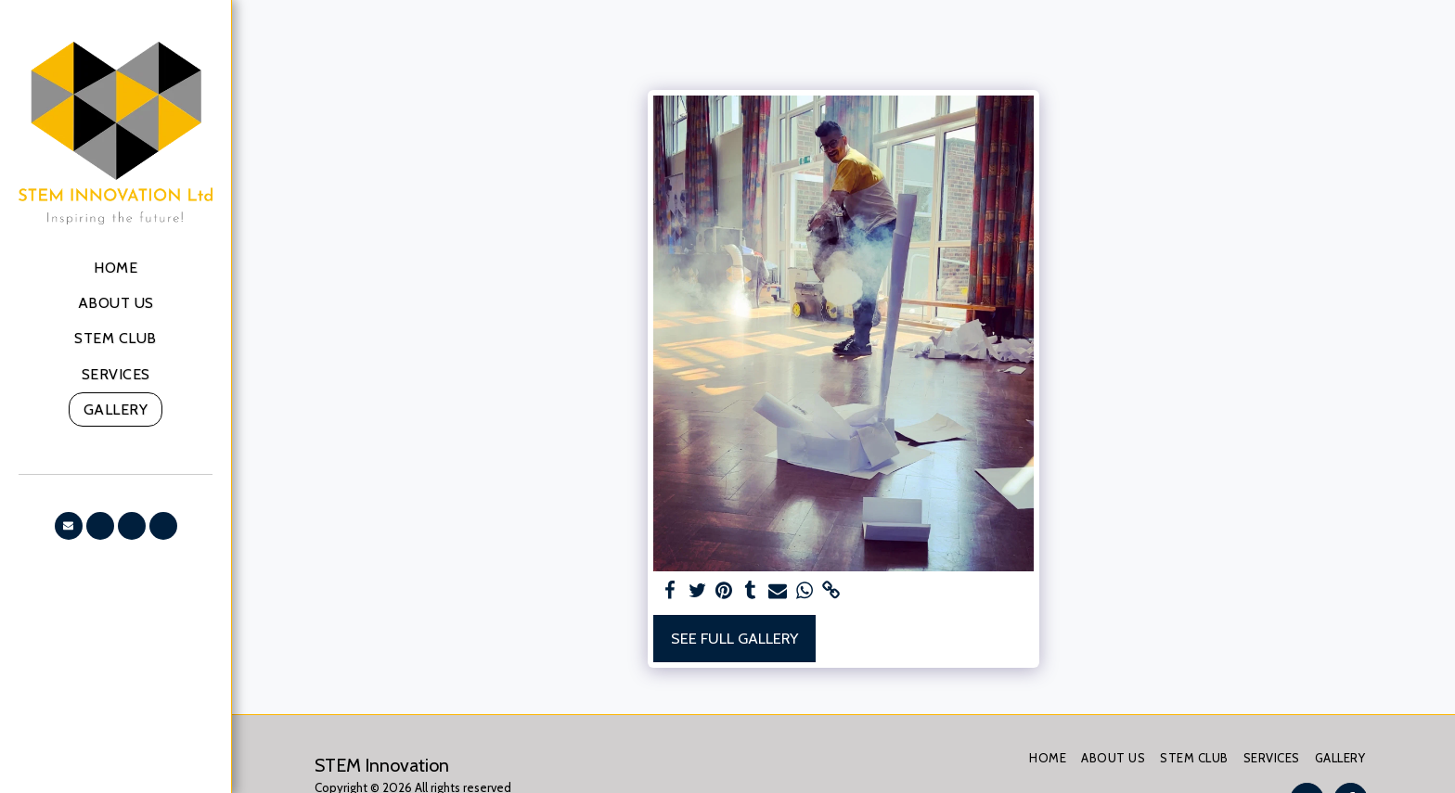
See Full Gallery (734, 638)
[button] (69, 526)
